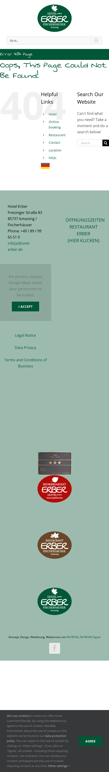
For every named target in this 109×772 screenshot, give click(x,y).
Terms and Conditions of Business (25, 363)
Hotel (53, 114)
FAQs (52, 158)
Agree (90, 741)
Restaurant (57, 135)
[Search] (105, 143)
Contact (54, 142)
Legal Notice (25, 335)
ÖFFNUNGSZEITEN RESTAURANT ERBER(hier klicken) (83, 230)
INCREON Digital (90, 637)
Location (55, 150)
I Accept (25, 306)
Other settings (59, 766)
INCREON (73, 637)
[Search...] (89, 143)
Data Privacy (25, 347)
